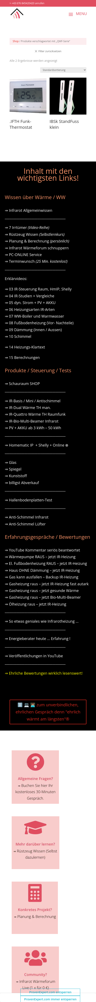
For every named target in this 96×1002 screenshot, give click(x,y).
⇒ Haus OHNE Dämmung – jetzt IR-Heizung (42, 570)
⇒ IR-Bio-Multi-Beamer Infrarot (32, 421)
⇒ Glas (10, 462)
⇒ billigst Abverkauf (22, 482)
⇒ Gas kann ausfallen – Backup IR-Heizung (41, 576)
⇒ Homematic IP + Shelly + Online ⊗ (36, 445)
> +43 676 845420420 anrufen (27, 3)
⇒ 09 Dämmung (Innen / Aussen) (33, 329)
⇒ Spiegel (13, 469)
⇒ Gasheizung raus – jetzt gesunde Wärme (42, 590)
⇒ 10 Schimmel (18, 336)
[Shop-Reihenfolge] (63, 70)
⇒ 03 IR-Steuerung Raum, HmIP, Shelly (38, 289)
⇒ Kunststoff (16, 475)
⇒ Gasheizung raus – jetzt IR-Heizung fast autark (47, 583)
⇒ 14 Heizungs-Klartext (25, 347)
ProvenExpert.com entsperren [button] (50, 992)
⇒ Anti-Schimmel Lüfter (25, 523)
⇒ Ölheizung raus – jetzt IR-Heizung (35, 604)
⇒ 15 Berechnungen (22, 357)
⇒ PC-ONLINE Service (23, 254)
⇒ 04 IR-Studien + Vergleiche (29, 295)
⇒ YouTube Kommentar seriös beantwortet (42, 550)
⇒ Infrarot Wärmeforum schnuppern (37, 247)
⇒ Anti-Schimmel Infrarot (27, 517)
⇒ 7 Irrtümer (27, 227)
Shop (16, 41)
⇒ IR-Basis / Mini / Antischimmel (32, 400)
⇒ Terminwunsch (36, 261)
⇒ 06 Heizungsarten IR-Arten (30, 309)
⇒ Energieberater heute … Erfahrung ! (37, 638)
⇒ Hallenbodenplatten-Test (28, 499)
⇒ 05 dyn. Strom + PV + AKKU (30, 302)
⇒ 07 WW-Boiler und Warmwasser (34, 316)
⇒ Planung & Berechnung (37, 241)
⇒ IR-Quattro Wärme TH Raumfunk (35, 414)
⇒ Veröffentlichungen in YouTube (34, 655)
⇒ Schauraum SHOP (22, 383)
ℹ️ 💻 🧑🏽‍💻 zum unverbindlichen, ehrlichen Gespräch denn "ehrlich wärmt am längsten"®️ (48, 712)
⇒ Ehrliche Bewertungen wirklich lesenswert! (43, 673)
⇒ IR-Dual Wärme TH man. (28, 407)
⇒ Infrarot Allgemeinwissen (28, 210)
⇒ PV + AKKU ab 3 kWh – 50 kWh (33, 427)
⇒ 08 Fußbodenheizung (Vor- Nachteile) (39, 322)
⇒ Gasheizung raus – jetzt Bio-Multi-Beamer (43, 597)
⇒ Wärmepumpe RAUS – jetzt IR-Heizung (40, 556)
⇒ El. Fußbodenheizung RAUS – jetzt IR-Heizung (46, 563)
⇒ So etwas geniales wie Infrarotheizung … (42, 621)
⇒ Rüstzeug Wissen (35, 234)
